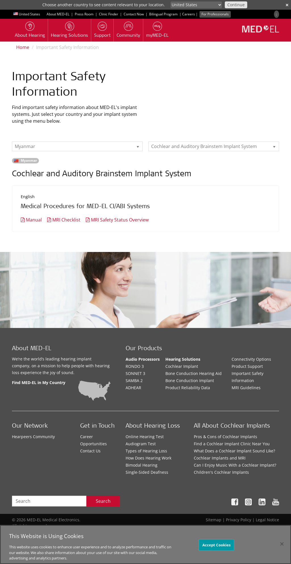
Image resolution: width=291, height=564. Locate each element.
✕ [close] (287, 5)
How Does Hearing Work (148, 458)
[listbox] (77, 146)
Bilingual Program (163, 14)
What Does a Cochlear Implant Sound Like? (234, 451)
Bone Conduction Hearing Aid (193, 373)
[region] (145, 544)
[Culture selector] (196, 4)
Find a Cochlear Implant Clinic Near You (232, 443)
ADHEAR (133, 387)
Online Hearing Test (145, 436)
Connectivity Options (251, 359)
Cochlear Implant (181, 366)
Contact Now (134, 14)
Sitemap (213, 519)
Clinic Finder (108, 14)
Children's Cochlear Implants (221, 472)
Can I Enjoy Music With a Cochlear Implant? (235, 465)
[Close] (282, 544)
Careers (188, 14)
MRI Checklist (66, 220)
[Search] (276, 14)
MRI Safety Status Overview (120, 220)
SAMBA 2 (134, 380)
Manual (34, 220)
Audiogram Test (141, 443)
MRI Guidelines (246, 387)
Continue (236, 4)
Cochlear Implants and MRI (220, 458)
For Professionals (215, 14)
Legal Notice (267, 519)
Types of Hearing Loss (146, 451)
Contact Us (90, 451)
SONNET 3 (135, 373)
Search (103, 501)
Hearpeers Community (33, 436)
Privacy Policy (238, 519)
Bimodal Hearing (141, 465)
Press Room (84, 14)
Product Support (247, 366)
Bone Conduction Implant (189, 380)
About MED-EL (58, 14)
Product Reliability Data (187, 387)
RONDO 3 (135, 366)
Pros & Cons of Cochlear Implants (225, 436)
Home (22, 47)
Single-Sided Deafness (147, 472)
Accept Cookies (216, 544)
